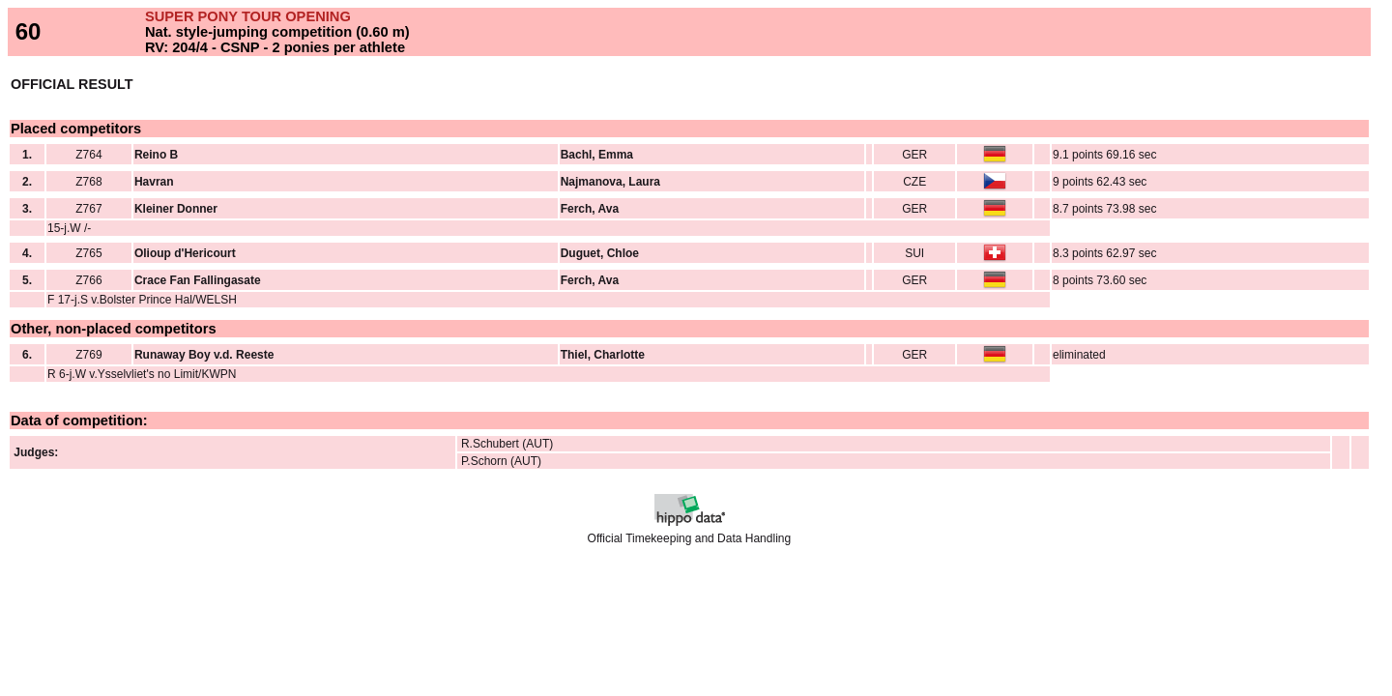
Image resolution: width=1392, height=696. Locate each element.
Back (22, 572)
